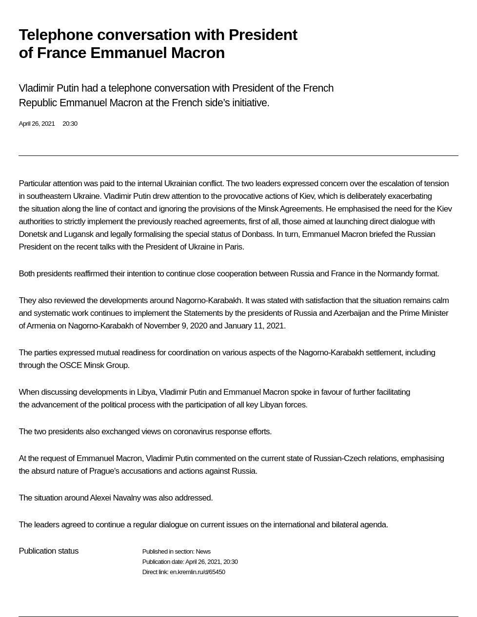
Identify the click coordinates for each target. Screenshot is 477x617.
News (203, 551)
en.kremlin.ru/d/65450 (197, 572)
